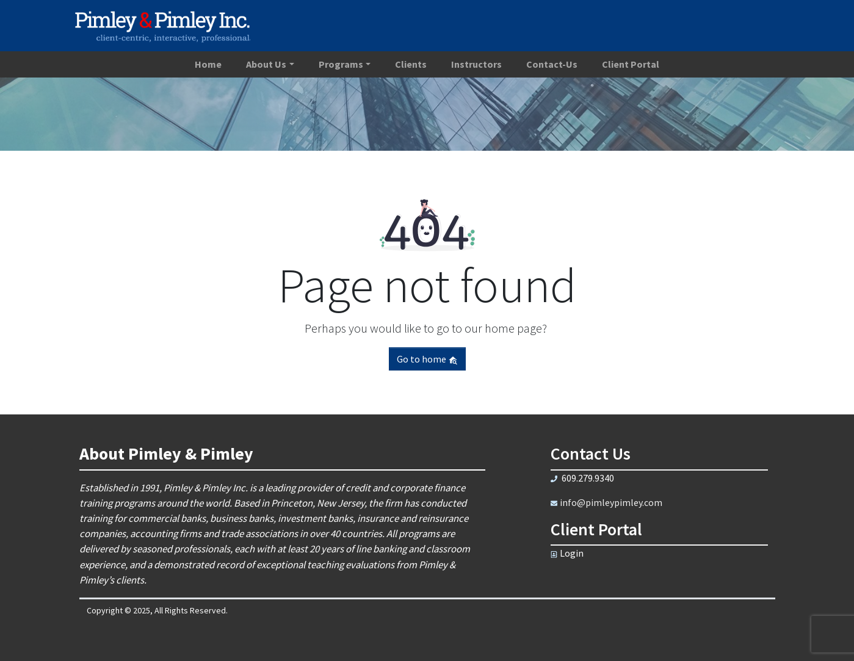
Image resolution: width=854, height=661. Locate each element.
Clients (411, 64)
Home (208, 64)
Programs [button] (341, 64)
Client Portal (630, 64)
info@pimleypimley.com (611, 502)
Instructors (476, 64)
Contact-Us (551, 64)
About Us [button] (266, 64)
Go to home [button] (427, 359)
